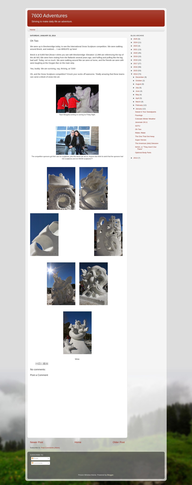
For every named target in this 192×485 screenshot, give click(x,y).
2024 (135, 42)
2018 (135, 60)
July (137, 88)
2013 (135, 158)
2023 (135, 46)
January (139, 109)
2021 (135, 49)
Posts (35, 458)
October (139, 81)
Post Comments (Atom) (50, 448)
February (139, 105)
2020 (135, 53)
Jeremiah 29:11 (141, 122)
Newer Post (36, 442)
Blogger (110, 475)
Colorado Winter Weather (145, 119)
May (137, 95)
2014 (135, 74)
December (140, 77)
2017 (135, 63)
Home (32, 29)
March (138, 102)
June (138, 91)
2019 (135, 56)
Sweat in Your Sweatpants (145, 112)
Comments (37, 463)
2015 (135, 71)
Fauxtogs (139, 115)
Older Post (119, 442)
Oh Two (138, 129)
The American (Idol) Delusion (146, 143)
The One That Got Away (144, 136)
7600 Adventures (49, 15)
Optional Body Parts (143, 153)
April (138, 98)
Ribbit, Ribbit (140, 133)
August (139, 84)
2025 (135, 39)
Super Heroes (140, 140)
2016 (135, 67)
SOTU (137, 126)
